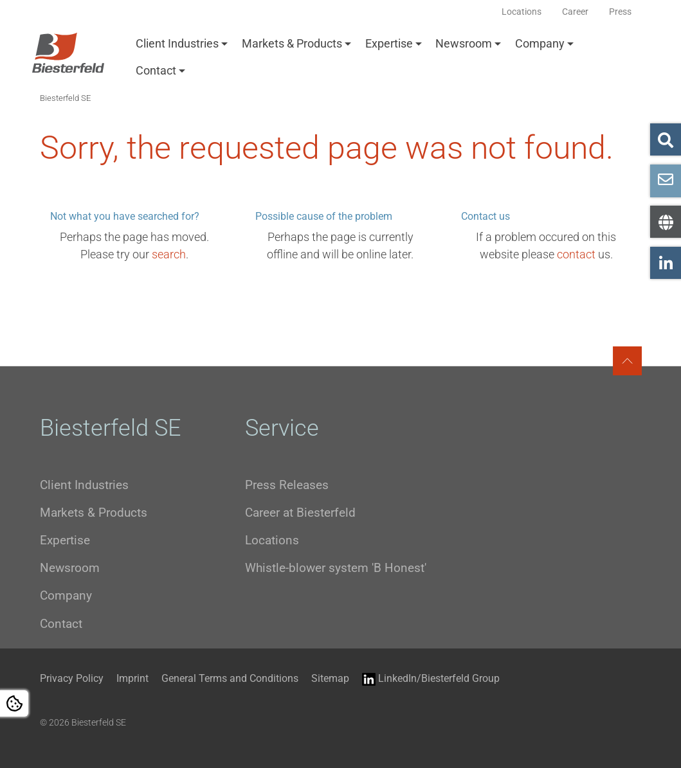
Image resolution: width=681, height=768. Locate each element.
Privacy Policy (72, 678)
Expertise (389, 43)
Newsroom (463, 43)
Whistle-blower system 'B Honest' (335, 567)
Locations (272, 540)
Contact (156, 70)
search (169, 254)
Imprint (132, 678)
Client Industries (177, 43)
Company (540, 43)
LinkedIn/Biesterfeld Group (431, 679)
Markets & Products (292, 43)
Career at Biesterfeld (300, 512)
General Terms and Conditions (229, 678)
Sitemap (330, 678)
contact (576, 254)
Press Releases (287, 485)
